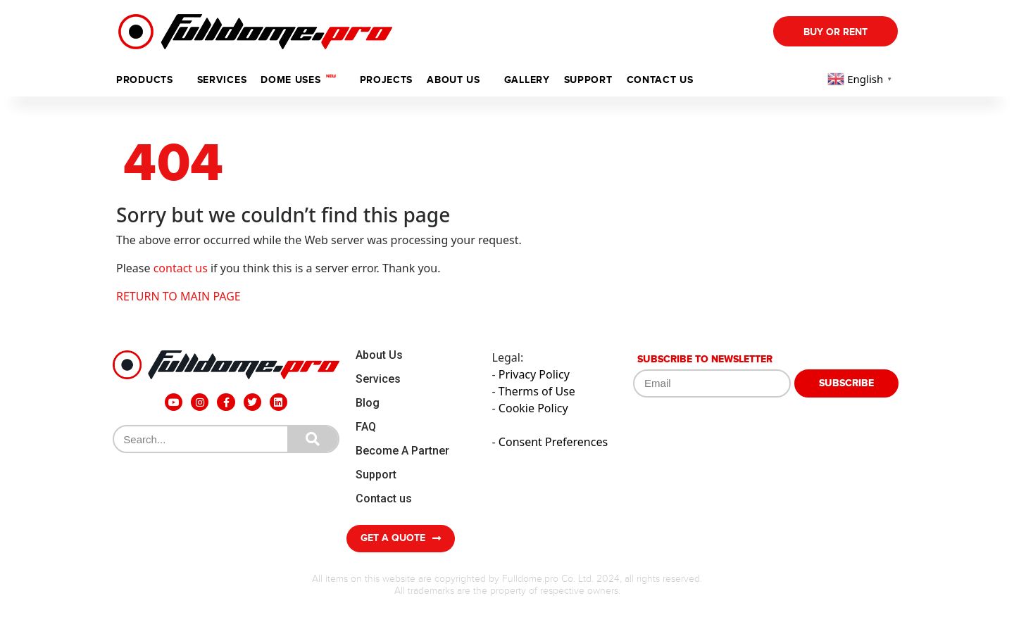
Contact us (660, 80)
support (588, 80)
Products (144, 80)
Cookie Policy (533, 408)
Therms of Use (537, 391)
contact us (181, 268)
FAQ (366, 426)
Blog (368, 402)
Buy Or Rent (835, 32)
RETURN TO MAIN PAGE (178, 296)
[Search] (312, 439)
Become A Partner (402, 450)
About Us (379, 355)
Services (222, 80)
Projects (386, 80)
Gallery (527, 80)
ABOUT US (453, 80)
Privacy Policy (534, 374)
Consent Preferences (553, 442)
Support (376, 474)
